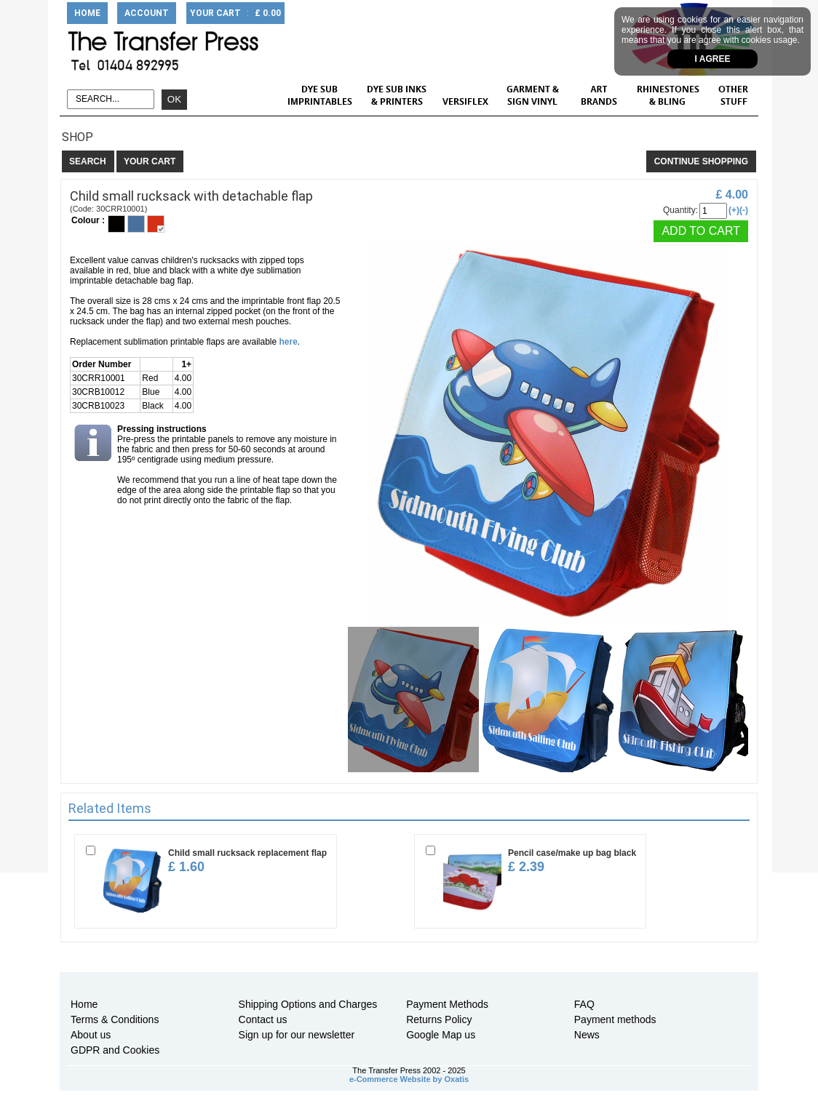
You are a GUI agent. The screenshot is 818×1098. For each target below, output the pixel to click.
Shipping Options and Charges (308, 1004)
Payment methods (615, 1019)
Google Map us (440, 1035)
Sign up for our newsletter (297, 1035)
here (288, 342)
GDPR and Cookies (115, 1050)
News (587, 1035)
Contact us (263, 1019)
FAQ (584, 1004)
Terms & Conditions (115, 1019)
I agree (713, 59)
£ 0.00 (268, 13)
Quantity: (680, 210)
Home (84, 1004)
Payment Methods (447, 1004)
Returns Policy (439, 1019)
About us (91, 1035)
